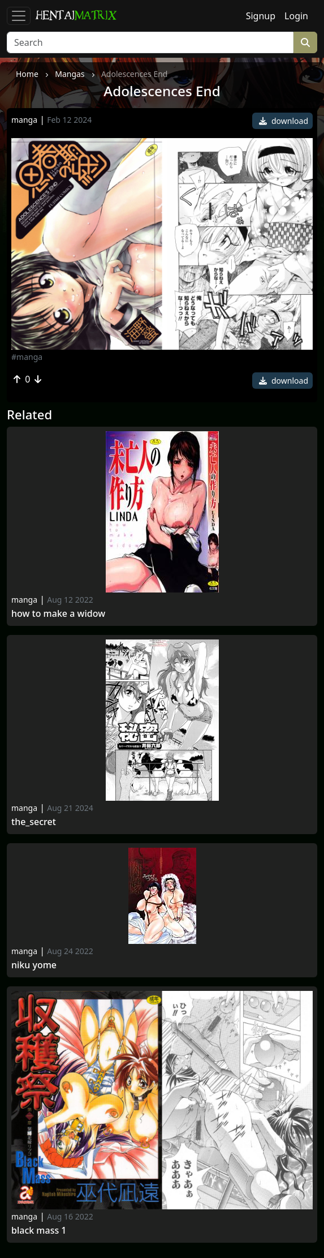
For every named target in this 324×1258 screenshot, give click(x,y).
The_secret (33, 822)
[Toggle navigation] (19, 16)
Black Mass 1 (39, 1230)
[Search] (150, 42)
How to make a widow (58, 613)
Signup (260, 16)
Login (296, 16)
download (283, 120)
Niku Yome (34, 965)
